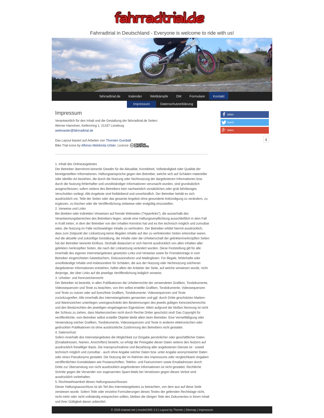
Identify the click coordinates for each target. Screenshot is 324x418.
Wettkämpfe (159, 96)
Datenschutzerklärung (176, 104)
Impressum (141, 104)
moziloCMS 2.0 (147, 409)
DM (178, 96)
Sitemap (191, 409)
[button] (244, 114)
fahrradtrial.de (110, 96)
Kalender (135, 96)
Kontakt (219, 96)
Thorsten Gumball (118, 140)
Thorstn (178, 409)
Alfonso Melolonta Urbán (98, 145)
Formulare (197, 96)
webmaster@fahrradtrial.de (74, 130)
